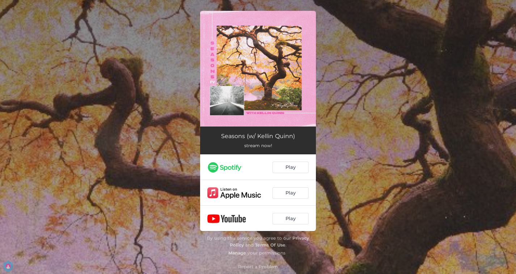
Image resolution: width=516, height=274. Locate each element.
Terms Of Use (270, 245)
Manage (237, 253)
